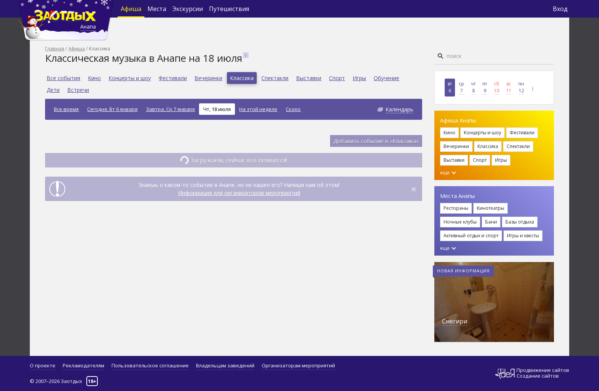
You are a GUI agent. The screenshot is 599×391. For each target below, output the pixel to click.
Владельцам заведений (225, 365)
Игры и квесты (523, 235)
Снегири (454, 321)
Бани (491, 222)
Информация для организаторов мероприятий (239, 192)
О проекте (42, 365)
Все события (63, 78)
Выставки (308, 78)
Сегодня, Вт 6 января (112, 109)
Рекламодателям (83, 365)
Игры (359, 78)
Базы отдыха (519, 222)
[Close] (413, 188)
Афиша (131, 9)
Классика (242, 78)
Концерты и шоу (129, 78)
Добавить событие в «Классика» (376, 141)
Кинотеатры (490, 208)
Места (156, 9)
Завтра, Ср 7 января (170, 109)
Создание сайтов (537, 375)
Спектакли (274, 78)
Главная (54, 48)
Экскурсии (187, 9)
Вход (560, 9)
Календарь (399, 109)
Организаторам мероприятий (298, 365)
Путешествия (229, 9)
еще (448, 172)
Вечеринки (208, 78)
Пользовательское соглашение (150, 365)
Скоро (293, 109)
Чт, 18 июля (217, 109)
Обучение (386, 78)
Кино (94, 78)
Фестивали (173, 78)
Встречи (78, 89)
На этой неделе (258, 109)
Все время (66, 109)
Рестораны (456, 208)
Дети (53, 89)
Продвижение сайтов (542, 370)
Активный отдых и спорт (471, 235)
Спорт (337, 78)
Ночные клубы (460, 222)
